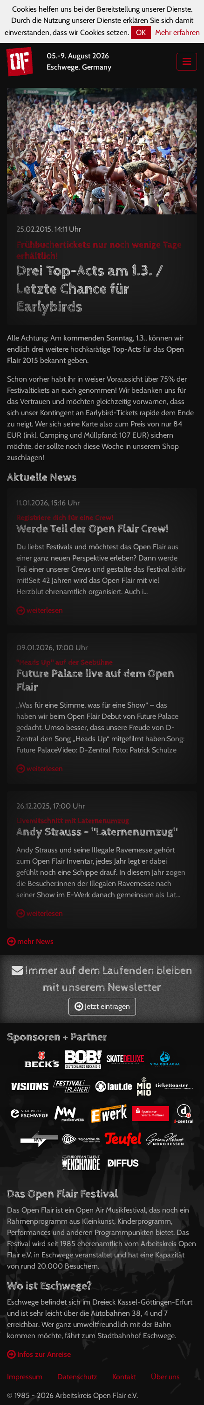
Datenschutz (77, 1376)
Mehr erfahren (177, 32)
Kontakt (124, 1376)
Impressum (24, 1376)
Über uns (165, 1376)
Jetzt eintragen (102, 1006)
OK (141, 32)
